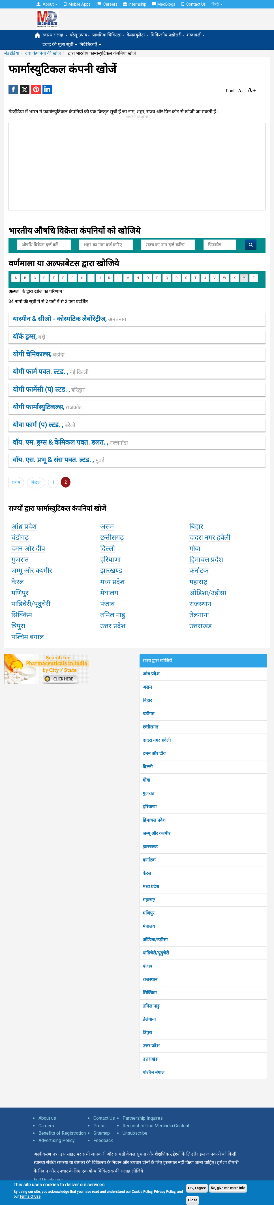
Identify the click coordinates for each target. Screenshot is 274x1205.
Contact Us (193, 4)
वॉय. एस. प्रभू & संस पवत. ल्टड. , (58, 460)
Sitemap (101, 1133)
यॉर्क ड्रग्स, (29, 337)
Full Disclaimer (48, 1179)
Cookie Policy (142, 1192)
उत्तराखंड (150, 1059)
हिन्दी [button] (216, 4)
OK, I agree (197, 1188)
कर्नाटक (149, 860)
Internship (134, 4)
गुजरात (148, 793)
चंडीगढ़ (148, 713)
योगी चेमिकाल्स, (39, 354)
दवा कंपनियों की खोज (43, 53)
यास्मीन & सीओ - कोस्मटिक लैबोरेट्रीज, (69, 319)
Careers (106, 4)
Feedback (103, 1140)
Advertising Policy (56, 1140)
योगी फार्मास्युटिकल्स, (47, 407)
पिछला (36, 482)
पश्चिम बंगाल (153, 1072)
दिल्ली (148, 766)
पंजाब (147, 966)
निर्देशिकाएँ (90, 44)
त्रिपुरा (147, 1032)
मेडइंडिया (11, 53)
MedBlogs (163, 4)
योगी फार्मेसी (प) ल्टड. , (49, 389)
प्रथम (16, 482)
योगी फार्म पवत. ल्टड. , (51, 372)
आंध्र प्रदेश (151, 674)
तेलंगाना (149, 1019)
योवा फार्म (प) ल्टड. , (44, 425)
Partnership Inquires (143, 1118)
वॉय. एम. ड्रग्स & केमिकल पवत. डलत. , (70, 442)
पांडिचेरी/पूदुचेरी (156, 953)
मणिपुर (149, 913)
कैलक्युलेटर (137, 35)
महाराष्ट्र (149, 899)
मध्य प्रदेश (151, 886)
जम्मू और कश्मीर (156, 833)
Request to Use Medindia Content (156, 1125)
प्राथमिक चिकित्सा (108, 35)
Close (192, 1200)
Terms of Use (30, 1197)
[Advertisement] (94, 165)
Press (99, 1125)
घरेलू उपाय (80, 35)
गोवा (146, 780)
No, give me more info (228, 1188)
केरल (147, 873)
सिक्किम (150, 992)
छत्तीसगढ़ (150, 727)
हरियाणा (150, 806)
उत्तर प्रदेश (151, 1046)
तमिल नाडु (151, 1006)
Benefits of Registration (62, 1133)
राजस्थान (150, 979)
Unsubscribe (135, 1133)
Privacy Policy (164, 1192)
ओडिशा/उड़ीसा (155, 939)
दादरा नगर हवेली (157, 740)
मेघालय (149, 926)
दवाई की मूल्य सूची (59, 44)
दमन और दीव (154, 753)
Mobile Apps (77, 4)
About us (47, 1118)
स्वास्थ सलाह (54, 35)
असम (147, 687)
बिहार (147, 700)
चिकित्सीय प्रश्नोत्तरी (167, 35)
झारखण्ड (150, 846)
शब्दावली (195, 35)
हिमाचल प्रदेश (154, 820)
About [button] (47, 4)
